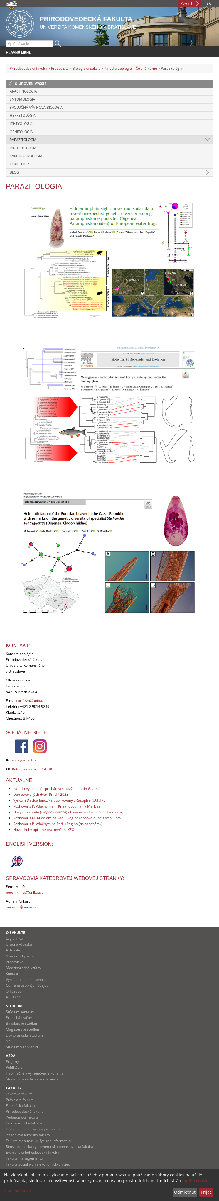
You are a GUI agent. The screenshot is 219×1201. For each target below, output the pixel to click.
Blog (14, 172)
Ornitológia (21, 131)
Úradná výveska (19, 944)
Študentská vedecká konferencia (32, 1079)
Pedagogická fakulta (22, 1117)
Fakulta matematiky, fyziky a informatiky (38, 1140)
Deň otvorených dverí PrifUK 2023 (40, 794)
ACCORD (13, 997)
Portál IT (187, 3)
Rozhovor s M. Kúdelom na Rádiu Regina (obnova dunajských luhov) (67, 817)
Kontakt (12, 973)
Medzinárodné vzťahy (23, 967)
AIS (8, 1041)
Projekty (12, 1061)
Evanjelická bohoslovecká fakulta (32, 1152)
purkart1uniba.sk (21, 907)
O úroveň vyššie (30, 83)
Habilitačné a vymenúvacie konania (34, 1073)
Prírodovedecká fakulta (28, 68)
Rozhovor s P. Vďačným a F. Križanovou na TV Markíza (56, 806)
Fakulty (13, 1087)
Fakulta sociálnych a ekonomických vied (38, 1164)
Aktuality (13, 950)
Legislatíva (14, 938)
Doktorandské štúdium (24, 1035)
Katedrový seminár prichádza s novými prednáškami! (56, 788)
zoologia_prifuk (23, 760)
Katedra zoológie (118, 68)
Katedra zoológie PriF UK (32, 768)
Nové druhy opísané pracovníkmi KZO (43, 829)
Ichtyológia (21, 123)
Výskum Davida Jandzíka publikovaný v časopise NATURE (59, 800)
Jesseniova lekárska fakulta (28, 1134)
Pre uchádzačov (19, 1017)
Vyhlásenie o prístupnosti (26, 979)
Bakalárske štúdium (22, 1023)
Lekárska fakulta (19, 1093)
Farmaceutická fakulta (24, 1123)
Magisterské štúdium (23, 1029)
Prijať (206, 1192)
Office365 (14, 991)
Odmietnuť (185, 1192)
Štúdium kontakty (20, 1011)
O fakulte (15, 932)
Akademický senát (21, 956)
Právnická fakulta (20, 1099)
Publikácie (14, 1067)
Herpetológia (23, 115)
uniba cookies (196, 1180)
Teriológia (20, 164)
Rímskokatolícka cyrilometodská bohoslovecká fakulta (49, 1146)
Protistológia (23, 147)
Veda (10, 1055)
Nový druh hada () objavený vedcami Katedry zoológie (69, 812)
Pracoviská (60, 68)
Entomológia (22, 99)
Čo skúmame (146, 68)
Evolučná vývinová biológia (36, 107)
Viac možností (17, 1191)
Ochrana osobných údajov (27, 985)
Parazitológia (23, 139)
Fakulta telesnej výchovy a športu (33, 1129)
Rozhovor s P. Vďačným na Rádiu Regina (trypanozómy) (57, 823)
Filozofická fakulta (20, 1105)
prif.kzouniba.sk (32, 700)
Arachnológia (23, 91)
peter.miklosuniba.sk (24, 892)
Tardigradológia (26, 155)
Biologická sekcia (86, 68)
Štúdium (14, 1005)
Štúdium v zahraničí (22, 1046)
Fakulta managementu (24, 1158)
